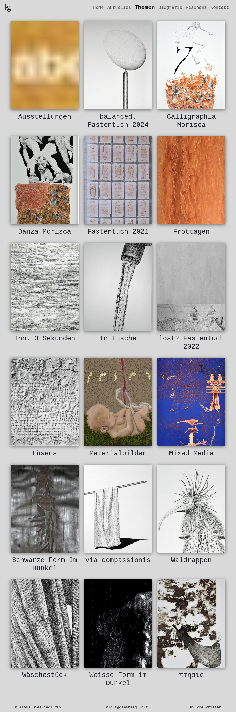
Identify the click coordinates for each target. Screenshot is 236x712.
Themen (145, 7)
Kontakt (219, 7)
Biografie (170, 7)
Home (98, 7)
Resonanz (196, 7)
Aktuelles (119, 7)
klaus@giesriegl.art (127, 707)
